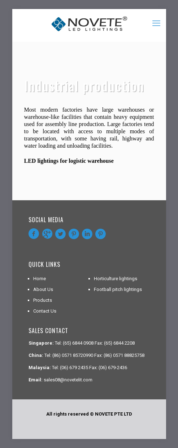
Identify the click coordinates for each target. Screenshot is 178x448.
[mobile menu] (156, 23)
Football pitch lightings (118, 289)
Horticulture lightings (115, 278)
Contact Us (44, 311)
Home (39, 278)
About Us (43, 289)
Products (42, 300)
